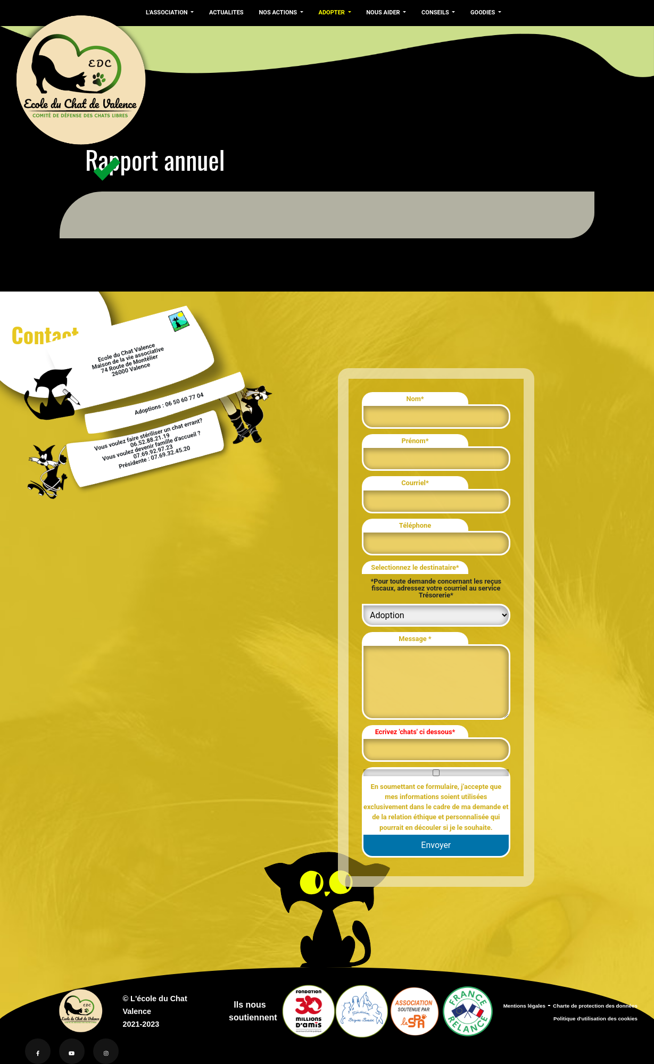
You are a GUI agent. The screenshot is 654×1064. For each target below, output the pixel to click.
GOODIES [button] (478, 12)
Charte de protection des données (595, 1006)
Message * (415, 639)
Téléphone (415, 525)
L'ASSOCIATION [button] (167, 12)
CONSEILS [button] (431, 12)
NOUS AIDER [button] (379, 12)
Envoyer (436, 845)
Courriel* (415, 483)
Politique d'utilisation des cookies (595, 1018)
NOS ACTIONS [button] (276, 12)
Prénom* (414, 441)
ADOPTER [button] (329, 12)
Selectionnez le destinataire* (415, 567)
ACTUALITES (225, 12)
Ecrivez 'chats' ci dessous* (415, 732)
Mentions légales (524, 1006)
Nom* (415, 399)
